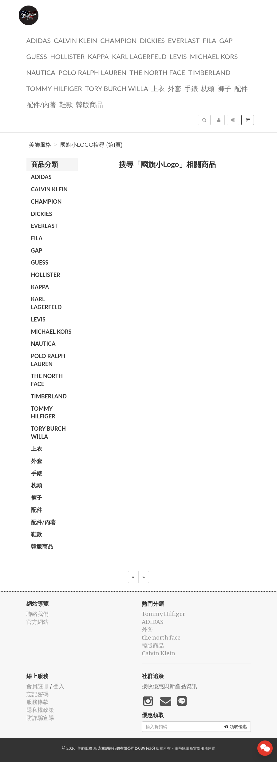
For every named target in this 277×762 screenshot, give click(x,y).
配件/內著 (41, 104)
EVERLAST (184, 40)
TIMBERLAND (209, 72)
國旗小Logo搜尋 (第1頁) (91, 145)
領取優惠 (235, 726)
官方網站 (37, 621)
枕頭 (208, 88)
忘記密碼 (37, 694)
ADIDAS (38, 40)
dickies (152, 40)
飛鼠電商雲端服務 (193, 748)
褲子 (224, 88)
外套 (174, 88)
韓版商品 (89, 104)
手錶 (191, 88)
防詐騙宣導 (40, 717)
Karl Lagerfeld (139, 56)
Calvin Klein (75, 40)
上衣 (158, 88)
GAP (225, 40)
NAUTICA (40, 72)
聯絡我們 (37, 613)
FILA (209, 40)
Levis (178, 56)
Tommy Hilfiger (54, 88)
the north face (157, 72)
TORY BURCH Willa (116, 88)
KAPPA (98, 56)
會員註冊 (37, 686)
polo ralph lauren (92, 72)
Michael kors (214, 56)
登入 (58, 686)
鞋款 (66, 104)
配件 (241, 88)
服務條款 (37, 701)
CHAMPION (118, 40)
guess (36, 56)
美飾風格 (40, 145)
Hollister (67, 56)
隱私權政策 (40, 709)
